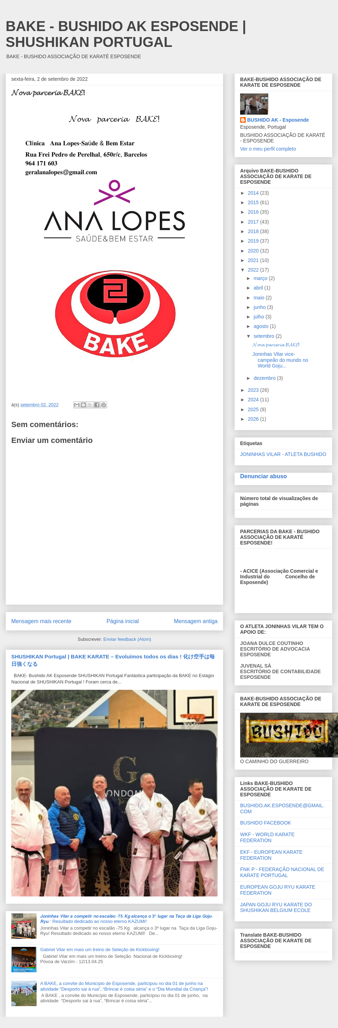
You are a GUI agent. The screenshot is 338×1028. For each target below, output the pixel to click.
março (261, 278)
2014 (254, 193)
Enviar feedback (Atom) (127, 639)
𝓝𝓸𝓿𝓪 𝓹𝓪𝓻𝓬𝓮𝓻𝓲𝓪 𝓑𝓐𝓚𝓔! (276, 344)
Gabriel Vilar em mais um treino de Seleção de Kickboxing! (99, 949)
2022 (254, 270)
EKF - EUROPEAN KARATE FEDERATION (271, 855)
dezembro (265, 378)
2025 (254, 409)
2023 (254, 390)
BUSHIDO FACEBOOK (265, 823)
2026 (254, 419)
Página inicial (122, 621)
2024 (254, 399)
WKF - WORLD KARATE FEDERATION (267, 837)
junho (260, 307)
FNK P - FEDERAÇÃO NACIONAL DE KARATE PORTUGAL (282, 872)
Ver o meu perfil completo (268, 149)
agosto (262, 326)
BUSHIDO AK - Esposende (278, 120)
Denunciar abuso (263, 476)
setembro (264, 336)
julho (259, 317)
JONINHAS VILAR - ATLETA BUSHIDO (283, 454)
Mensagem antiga (196, 621)
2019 (254, 241)
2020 (254, 251)
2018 (254, 231)
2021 (254, 260)
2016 (254, 212)
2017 (254, 222)
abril (259, 288)
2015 (254, 202)
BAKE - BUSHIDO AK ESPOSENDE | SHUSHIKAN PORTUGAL (126, 34)
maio (259, 297)
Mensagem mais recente (41, 621)
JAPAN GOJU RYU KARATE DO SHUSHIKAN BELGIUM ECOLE (276, 907)
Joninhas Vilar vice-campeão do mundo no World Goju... (280, 360)
